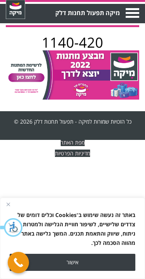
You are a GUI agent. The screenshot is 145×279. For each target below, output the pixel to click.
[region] (72, 238)
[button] (11, 227)
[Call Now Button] (18, 262)
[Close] (8, 204)
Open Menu (131, 12)
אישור (72, 262)
